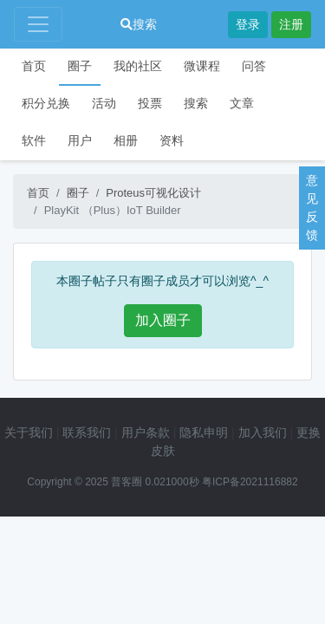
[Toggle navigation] (38, 24)
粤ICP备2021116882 (250, 482)
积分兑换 (46, 103)
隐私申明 (203, 432)
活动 (104, 103)
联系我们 (86, 432)
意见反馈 (312, 207)
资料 (171, 140)
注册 (291, 24)
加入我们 (262, 432)
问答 (254, 66)
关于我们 (28, 432)
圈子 (80, 66)
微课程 (202, 66)
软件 (34, 140)
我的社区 (138, 66)
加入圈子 (163, 320)
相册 (126, 140)
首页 (34, 66)
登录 (248, 24)
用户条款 (145, 432)
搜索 (138, 24)
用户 (80, 140)
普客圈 (126, 482)
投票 (150, 103)
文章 (242, 103)
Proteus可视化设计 (153, 192)
